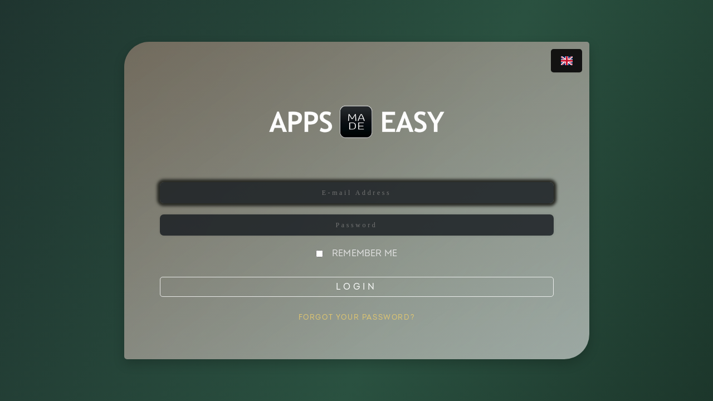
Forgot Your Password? (357, 317)
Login (356, 286)
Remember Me (364, 253)
